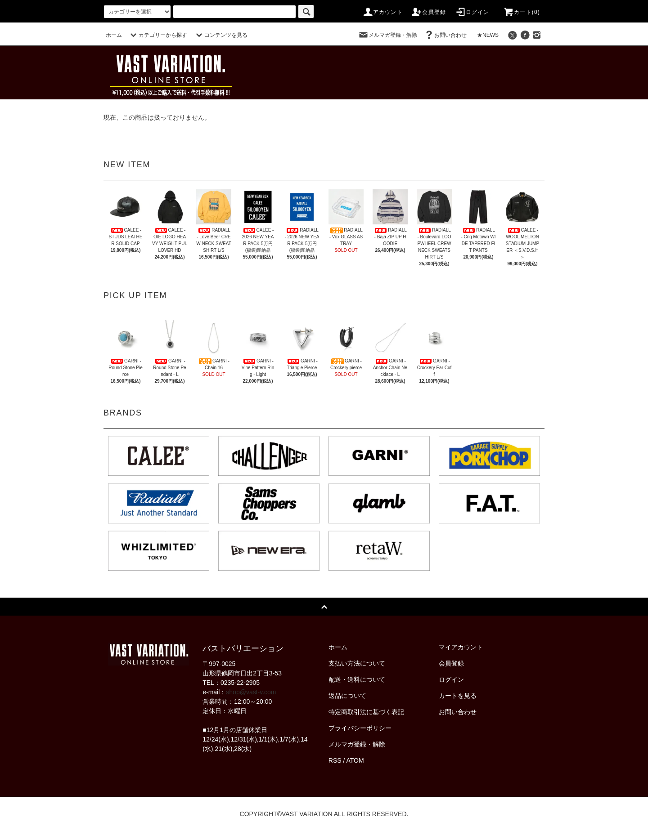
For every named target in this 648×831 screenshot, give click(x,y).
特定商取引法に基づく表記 (366, 711)
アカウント (382, 12)
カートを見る (458, 695)
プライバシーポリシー (360, 728)
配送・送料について (356, 679)
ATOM (355, 760)
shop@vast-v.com (251, 692)
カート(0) (521, 12)
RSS (335, 760)
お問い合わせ (445, 35)
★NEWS (488, 35)
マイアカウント (461, 647)
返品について (347, 695)
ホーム (114, 35)
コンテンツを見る (221, 35)
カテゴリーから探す (157, 35)
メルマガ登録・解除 (387, 35)
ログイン (472, 12)
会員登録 (428, 12)
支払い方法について (356, 663)
